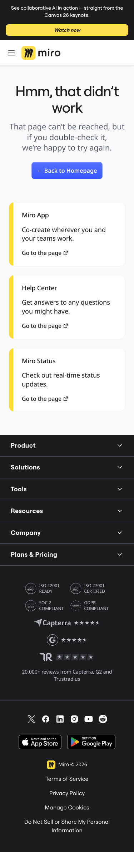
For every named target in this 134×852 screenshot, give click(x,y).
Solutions (67, 467)
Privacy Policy (67, 793)
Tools (67, 489)
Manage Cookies (67, 807)
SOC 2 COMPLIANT (51, 605)
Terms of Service (66, 779)
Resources (67, 511)
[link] (67, 170)
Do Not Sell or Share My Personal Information (67, 826)
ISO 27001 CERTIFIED (94, 588)
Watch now (67, 30)
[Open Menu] (11, 53)
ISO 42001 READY (49, 588)
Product (67, 445)
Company (67, 532)
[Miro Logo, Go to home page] (40, 53)
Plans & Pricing (67, 554)
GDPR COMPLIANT (96, 605)
